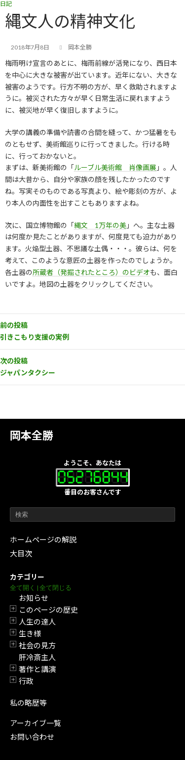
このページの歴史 (48, 609)
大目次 (21, 553)
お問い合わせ (32, 736)
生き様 (30, 633)
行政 (26, 680)
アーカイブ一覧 (35, 722)
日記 (6, 3)
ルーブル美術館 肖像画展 (115, 167)
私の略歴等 (28, 702)
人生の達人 (37, 621)
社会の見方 (37, 645)
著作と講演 (37, 669)
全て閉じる (55, 587)
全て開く (23, 587)
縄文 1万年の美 (100, 225)
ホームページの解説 (43, 539)
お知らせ (33, 597)
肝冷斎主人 (37, 657)
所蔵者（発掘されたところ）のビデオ (91, 272)
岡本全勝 (31, 435)
